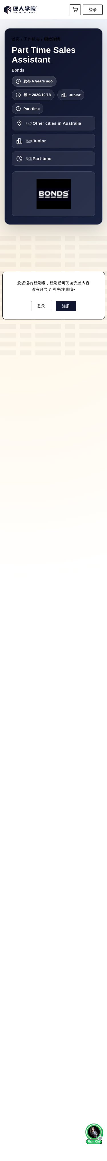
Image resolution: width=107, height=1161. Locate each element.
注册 (66, 306)
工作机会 (32, 39)
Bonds (18, 70)
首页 (16, 39)
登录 (93, 9)
